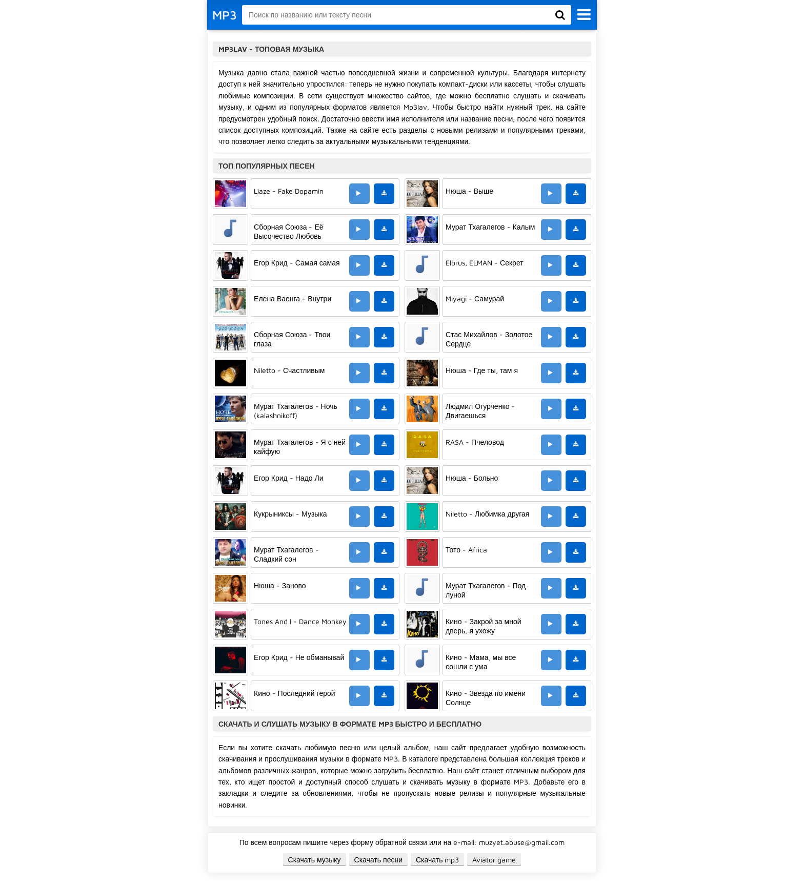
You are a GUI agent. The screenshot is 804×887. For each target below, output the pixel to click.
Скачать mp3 (437, 859)
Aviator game (494, 859)
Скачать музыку (314, 859)
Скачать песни (378, 859)
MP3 (224, 15)
